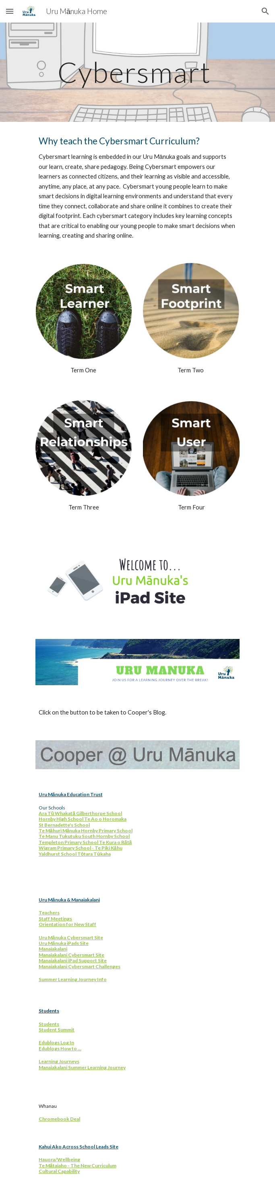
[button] (9, 11)
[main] (137, 72)
